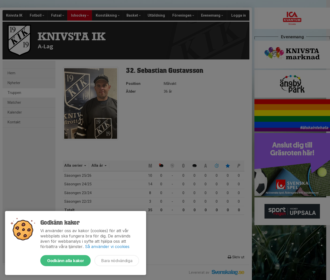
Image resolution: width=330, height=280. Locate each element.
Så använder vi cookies (107, 246)
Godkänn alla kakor (65, 260)
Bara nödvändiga (116, 260)
